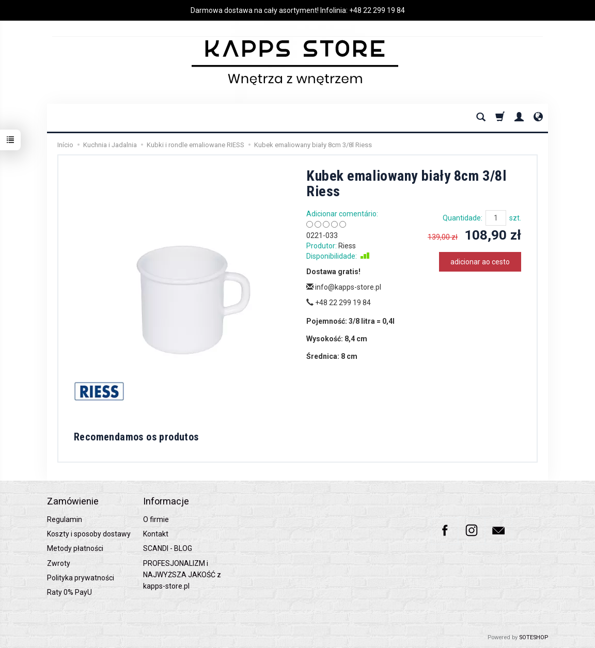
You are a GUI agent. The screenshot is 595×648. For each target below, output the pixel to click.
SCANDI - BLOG (167, 548)
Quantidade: (462, 218)
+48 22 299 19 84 (377, 10)
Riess (347, 246)
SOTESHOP (533, 637)
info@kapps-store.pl (343, 287)
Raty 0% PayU (69, 592)
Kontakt (155, 534)
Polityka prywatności (80, 578)
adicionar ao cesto (480, 262)
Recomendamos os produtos (136, 437)
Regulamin (64, 519)
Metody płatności (75, 548)
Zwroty (58, 563)
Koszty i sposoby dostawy (89, 534)
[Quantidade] (496, 218)
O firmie (156, 519)
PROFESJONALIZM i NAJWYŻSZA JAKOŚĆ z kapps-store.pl (182, 575)
